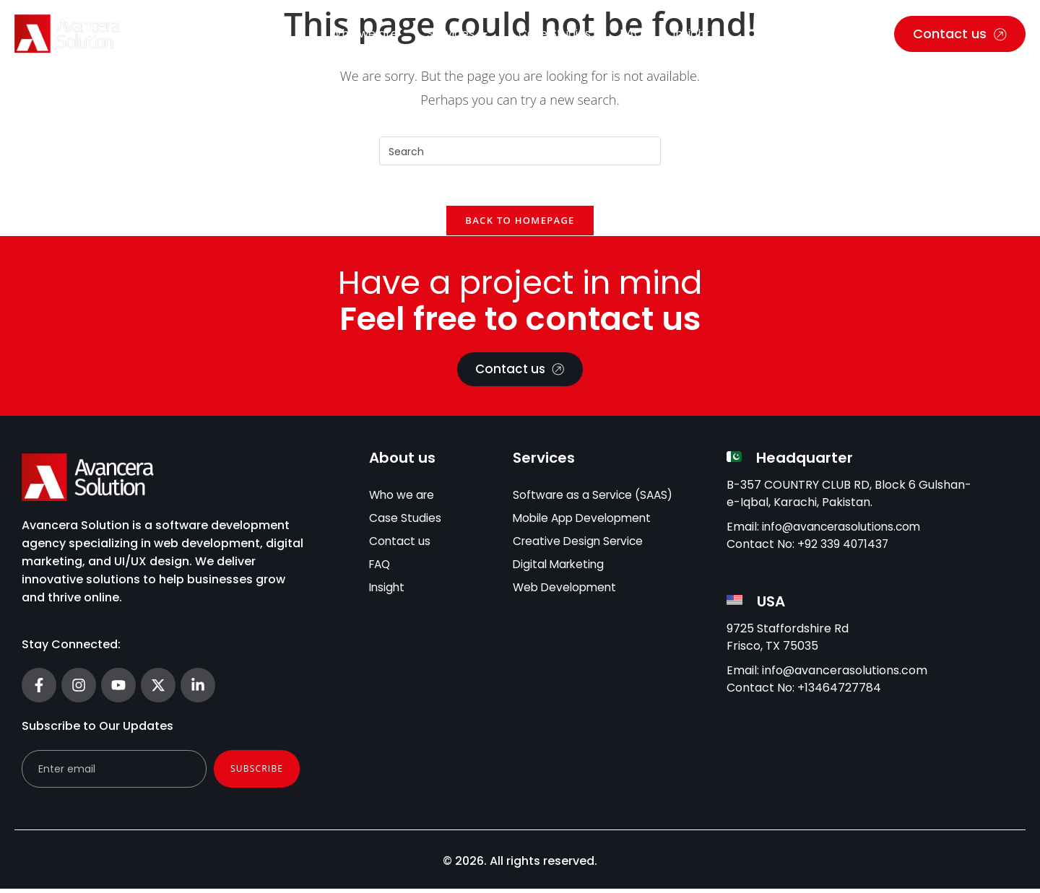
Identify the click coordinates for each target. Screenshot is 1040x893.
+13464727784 (839, 692)
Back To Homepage (519, 223)
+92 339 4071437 (843, 548)
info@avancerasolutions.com (844, 531)
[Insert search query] (520, 150)
